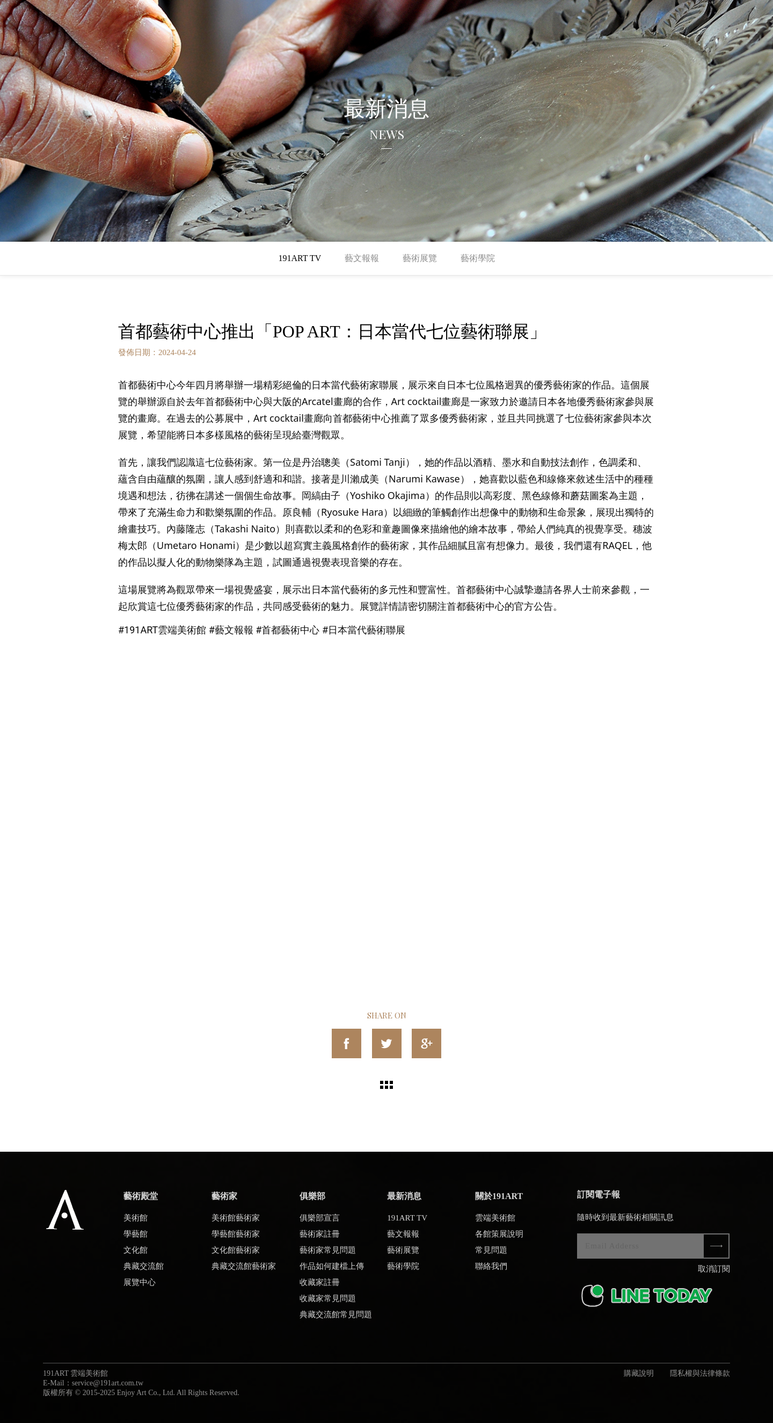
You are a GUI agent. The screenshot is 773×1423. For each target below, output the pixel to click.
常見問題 (491, 1255)
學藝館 (135, 1239)
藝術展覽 (420, 258)
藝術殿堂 (140, 1201)
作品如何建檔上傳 (332, 1271)
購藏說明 (639, 1379)
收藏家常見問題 (328, 1303)
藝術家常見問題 (328, 1255)
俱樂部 (312, 1201)
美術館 (135, 1223)
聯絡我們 (491, 1271)
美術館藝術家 (236, 1223)
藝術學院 (478, 258)
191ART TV (299, 258)
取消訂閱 (714, 1274)
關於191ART (499, 1201)
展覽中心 (139, 1287)
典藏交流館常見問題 (336, 1320)
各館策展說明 (499, 1239)
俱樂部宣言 (320, 1223)
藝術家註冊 (320, 1239)
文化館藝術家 (236, 1255)
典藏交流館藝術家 (244, 1271)
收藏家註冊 (320, 1287)
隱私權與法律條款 (700, 1379)
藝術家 (224, 1201)
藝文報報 (362, 258)
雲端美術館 (495, 1223)
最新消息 (404, 1201)
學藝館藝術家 (236, 1239)
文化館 (135, 1255)
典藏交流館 (143, 1271)
